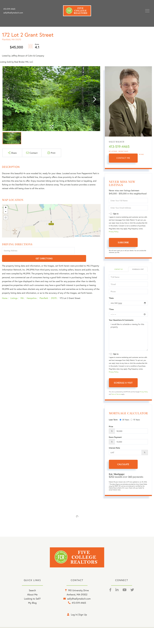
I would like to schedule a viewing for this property (128, 336)
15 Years (135, 420)
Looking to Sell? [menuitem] (32, 599)
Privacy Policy (113, 232)
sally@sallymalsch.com (13, 13)
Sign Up (83, 615)
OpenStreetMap (87, 236)
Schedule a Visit (138, 269)
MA (22, 290)
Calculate (123, 464)
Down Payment (115, 437)
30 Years (124, 420)
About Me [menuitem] (32, 595)
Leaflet (77, 236)
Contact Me (123, 158)
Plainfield (44, 290)
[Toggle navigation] (147, 10)
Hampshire (32, 290)
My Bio (141, 154)
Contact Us (118, 269)
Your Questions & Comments (121, 320)
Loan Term (113, 420)
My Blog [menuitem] (32, 603)
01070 (54, 290)
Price (111, 427)
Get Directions (88, 250)
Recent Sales (123, 151)
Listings (14, 290)
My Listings (113, 151)
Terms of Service (116, 394)
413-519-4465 (9, 9)
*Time (111, 309)
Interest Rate (114, 448)
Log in (74, 615)
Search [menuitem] (32, 591)
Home (4, 290)
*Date (111, 298)
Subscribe (123, 242)
